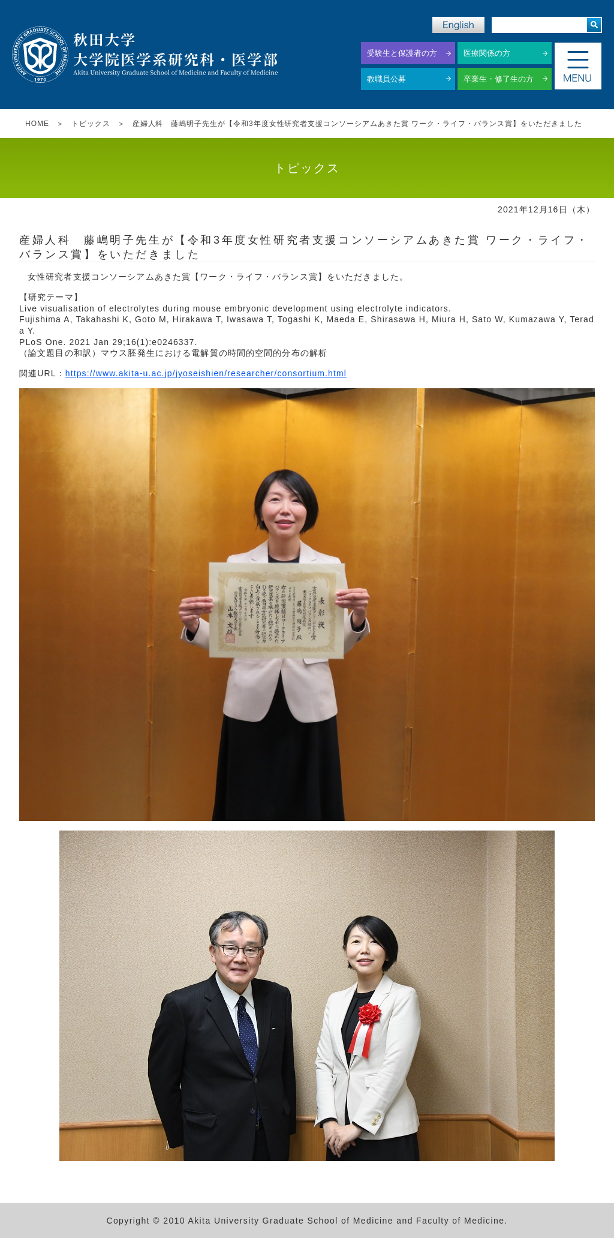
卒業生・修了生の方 (498, 78)
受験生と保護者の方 (402, 53)
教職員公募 (386, 78)
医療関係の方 (486, 53)
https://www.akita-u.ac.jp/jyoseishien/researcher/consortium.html (206, 373)
